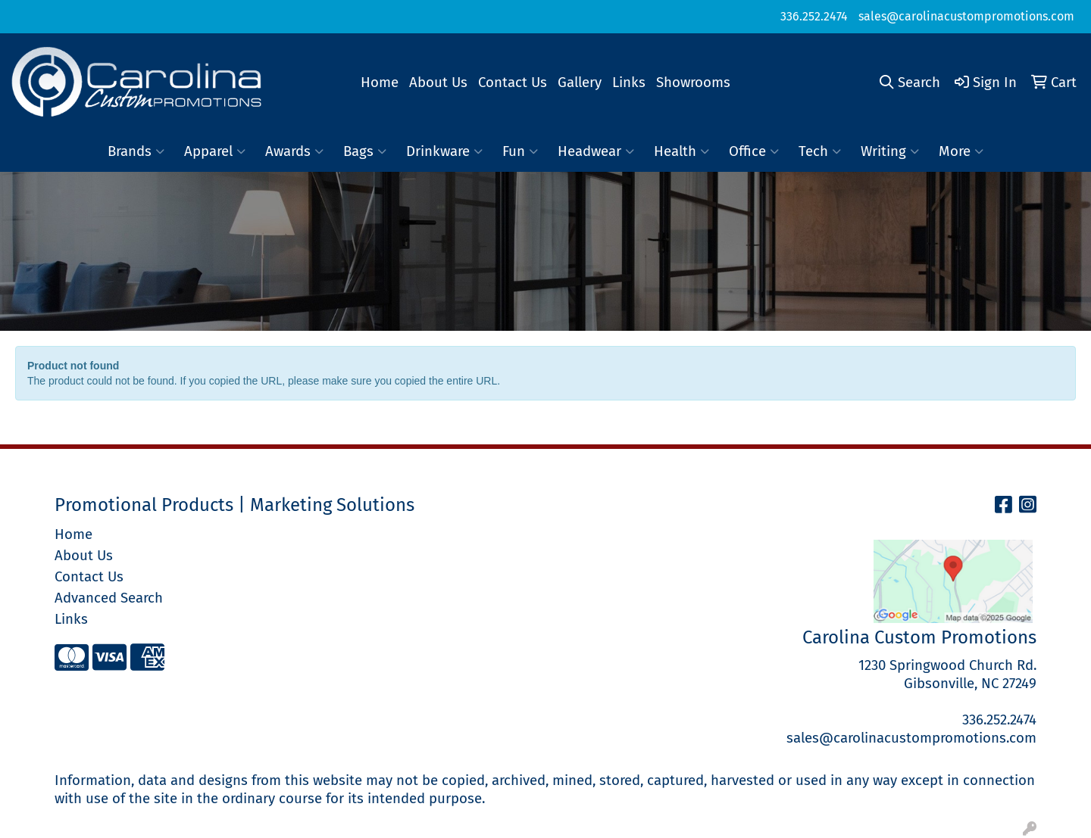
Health (681, 151)
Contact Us (512, 82)
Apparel (214, 151)
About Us (438, 82)
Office (754, 151)
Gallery (580, 82)
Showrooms (693, 82)
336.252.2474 (814, 16)
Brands (136, 151)
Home (380, 82)
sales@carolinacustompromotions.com (966, 16)
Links (629, 82)
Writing (890, 151)
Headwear (596, 151)
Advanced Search (109, 598)
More (961, 151)
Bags (364, 151)
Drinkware (444, 151)
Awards (294, 151)
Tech (820, 151)
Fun (520, 151)
